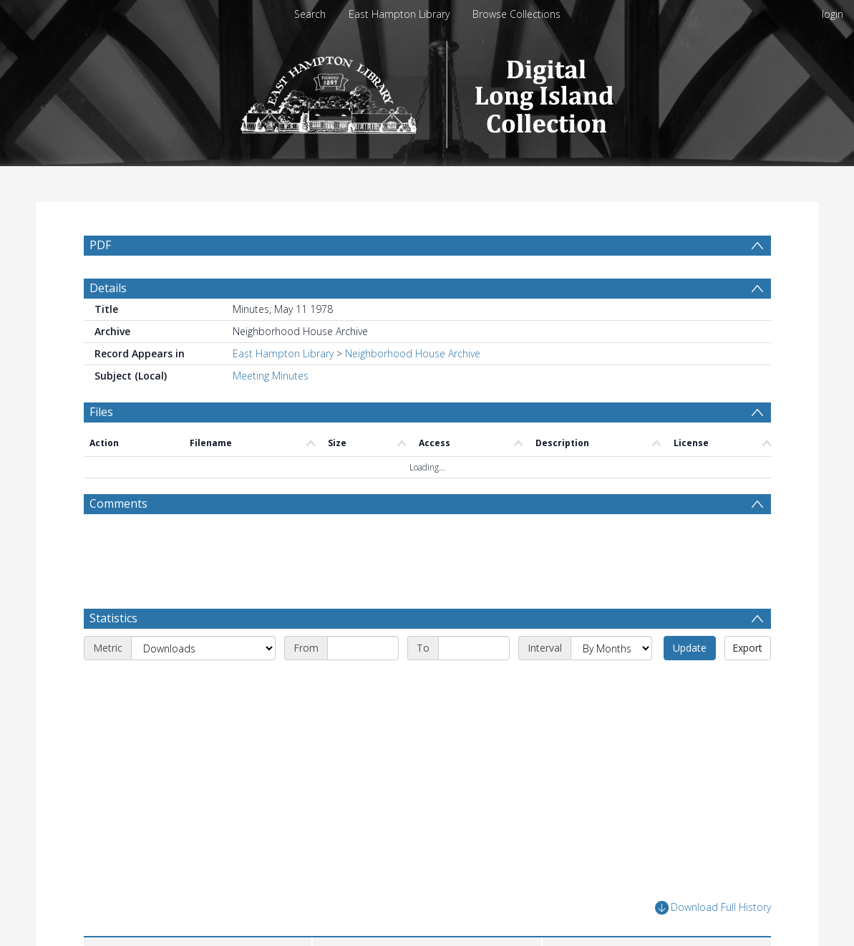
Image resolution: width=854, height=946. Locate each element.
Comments (118, 503)
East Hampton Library (399, 14)
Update (690, 648)
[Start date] (363, 648)
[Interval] (611, 648)
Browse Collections (516, 14)
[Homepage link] (427, 90)
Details (108, 288)
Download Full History (713, 907)
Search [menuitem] (310, 14)
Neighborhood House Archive (412, 353)
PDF (100, 245)
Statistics (113, 618)
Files (101, 412)
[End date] (474, 648)
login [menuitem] (832, 14)
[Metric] (203, 648)
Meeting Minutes (271, 375)
